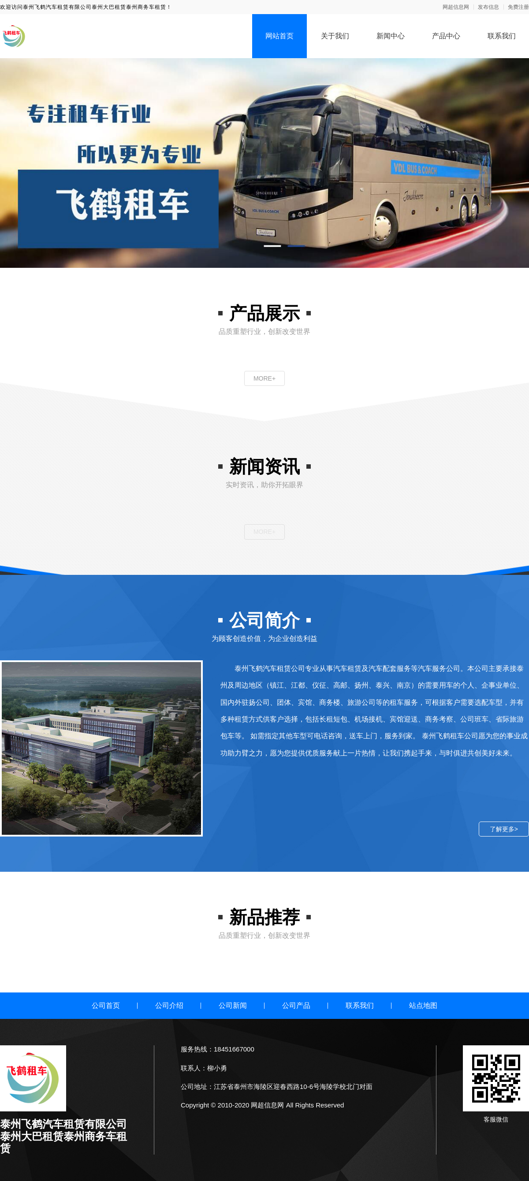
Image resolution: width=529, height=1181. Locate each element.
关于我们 (335, 36)
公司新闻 (233, 1005)
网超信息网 (456, 7)
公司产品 (296, 1005)
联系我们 (502, 36)
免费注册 (518, 7)
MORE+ (264, 378)
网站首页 (279, 36)
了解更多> (504, 829)
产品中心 (446, 36)
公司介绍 (169, 1005)
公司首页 (106, 1005)
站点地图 (423, 1005)
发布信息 (488, 7)
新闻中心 (390, 36)
